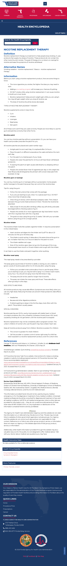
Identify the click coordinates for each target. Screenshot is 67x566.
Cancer (5, 512)
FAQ (24, 556)
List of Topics (60, 33)
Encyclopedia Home (11, 453)
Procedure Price (9, 506)
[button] (6, 12)
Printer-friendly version (12, 467)
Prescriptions (7, 509)
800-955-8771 (10, 531)
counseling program (23, 89)
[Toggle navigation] (45, 3)
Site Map (40, 556)
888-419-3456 (10, 528)
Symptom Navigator (11, 455)
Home (5, 503)
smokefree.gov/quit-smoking (41, 350)
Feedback (64, 551)
